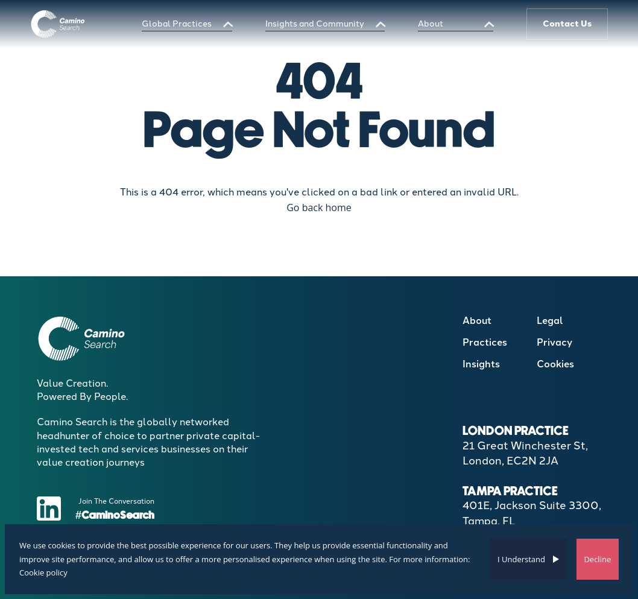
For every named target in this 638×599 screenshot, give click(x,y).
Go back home (319, 207)
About (430, 24)
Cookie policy (43, 572)
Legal (550, 320)
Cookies (555, 364)
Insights (481, 364)
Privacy (554, 342)
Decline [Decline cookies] (597, 559)
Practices (485, 342)
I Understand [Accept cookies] (521, 559)
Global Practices (177, 24)
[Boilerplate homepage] (58, 24)
